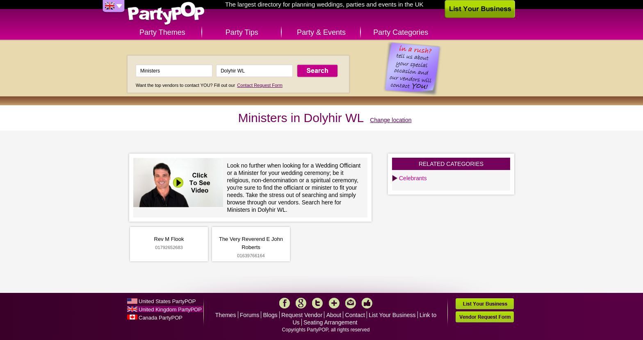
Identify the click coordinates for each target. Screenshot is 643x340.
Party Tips (242, 32)
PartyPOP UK (166, 14)
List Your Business (392, 315)
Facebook (284, 303)
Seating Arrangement (330, 322)
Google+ (301, 303)
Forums (249, 315)
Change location (390, 120)
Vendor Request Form (484, 317)
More (334, 303)
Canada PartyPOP (160, 318)
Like (367, 303)
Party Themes (162, 32)
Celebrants (413, 178)
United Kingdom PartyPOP (170, 309)
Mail (350, 303)
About (334, 315)
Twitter (317, 303)
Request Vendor (301, 315)
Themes (225, 315)
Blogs (270, 315)
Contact (355, 315)
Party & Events (321, 32)
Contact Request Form (260, 85)
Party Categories (400, 32)
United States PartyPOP (167, 301)
